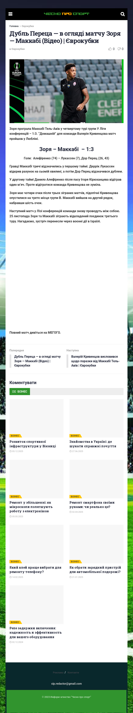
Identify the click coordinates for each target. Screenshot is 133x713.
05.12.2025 (16, 451)
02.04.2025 (76, 512)
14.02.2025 (16, 577)
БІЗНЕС (15, 436)
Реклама (58, 672)
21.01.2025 (76, 577)
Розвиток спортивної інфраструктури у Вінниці (32, 444)
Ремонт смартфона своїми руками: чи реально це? (92, 504)
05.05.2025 (16, 516)
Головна (14, 26)
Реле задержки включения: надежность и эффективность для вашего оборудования (35, 632)
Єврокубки (28, 26)
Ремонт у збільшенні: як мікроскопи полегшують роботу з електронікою (30, 506)
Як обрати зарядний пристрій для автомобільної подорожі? (95, 569)
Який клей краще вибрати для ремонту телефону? (35, 569)
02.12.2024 (16, 642)
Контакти (73, 672)
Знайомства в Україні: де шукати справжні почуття (92, 444)
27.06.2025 (76, 451)
